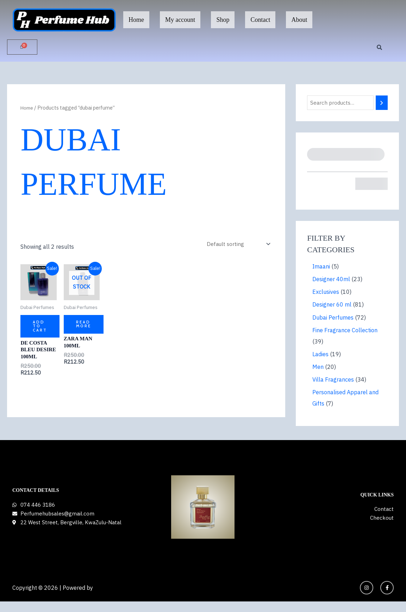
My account (180, 19)
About (299, 19)
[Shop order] (237, 245)
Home (136, 19)
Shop (222, 19)
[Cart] (22, 47)
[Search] (385, 103)
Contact (260, 19)
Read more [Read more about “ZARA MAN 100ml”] (84, 325)
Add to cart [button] (40, 328)
